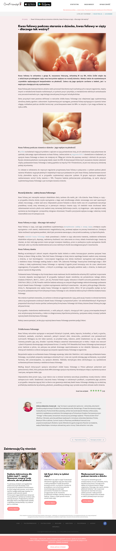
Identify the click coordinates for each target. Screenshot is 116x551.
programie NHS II (77, 154)
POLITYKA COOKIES (46, 523)
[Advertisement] (7, 39)
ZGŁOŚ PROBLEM (81, 523)
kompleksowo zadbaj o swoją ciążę (78, 227)
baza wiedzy (89, 4)
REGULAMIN (58, 523)
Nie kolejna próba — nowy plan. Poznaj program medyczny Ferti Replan (87, 10)
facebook (105, 523)
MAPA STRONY (69, 523)
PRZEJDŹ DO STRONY (58, 547)
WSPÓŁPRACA (55, 526)
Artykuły (25, 19)
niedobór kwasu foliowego (35, 237)
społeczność (105, 4)
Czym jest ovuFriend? (84, 14)
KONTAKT (92, 523)
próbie (22, 152)
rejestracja (97, 14)
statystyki (74, 4)
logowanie (108, 14)
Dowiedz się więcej (62, 542)
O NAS (18, 523)
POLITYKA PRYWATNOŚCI (30, 523)
